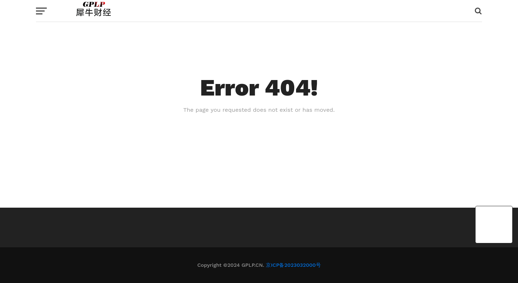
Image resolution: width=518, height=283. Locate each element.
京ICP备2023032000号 (293, 265)
